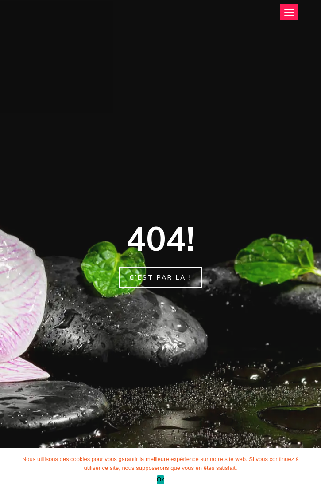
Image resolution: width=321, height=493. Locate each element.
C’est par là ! (161, 277)
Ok (160, 479)
